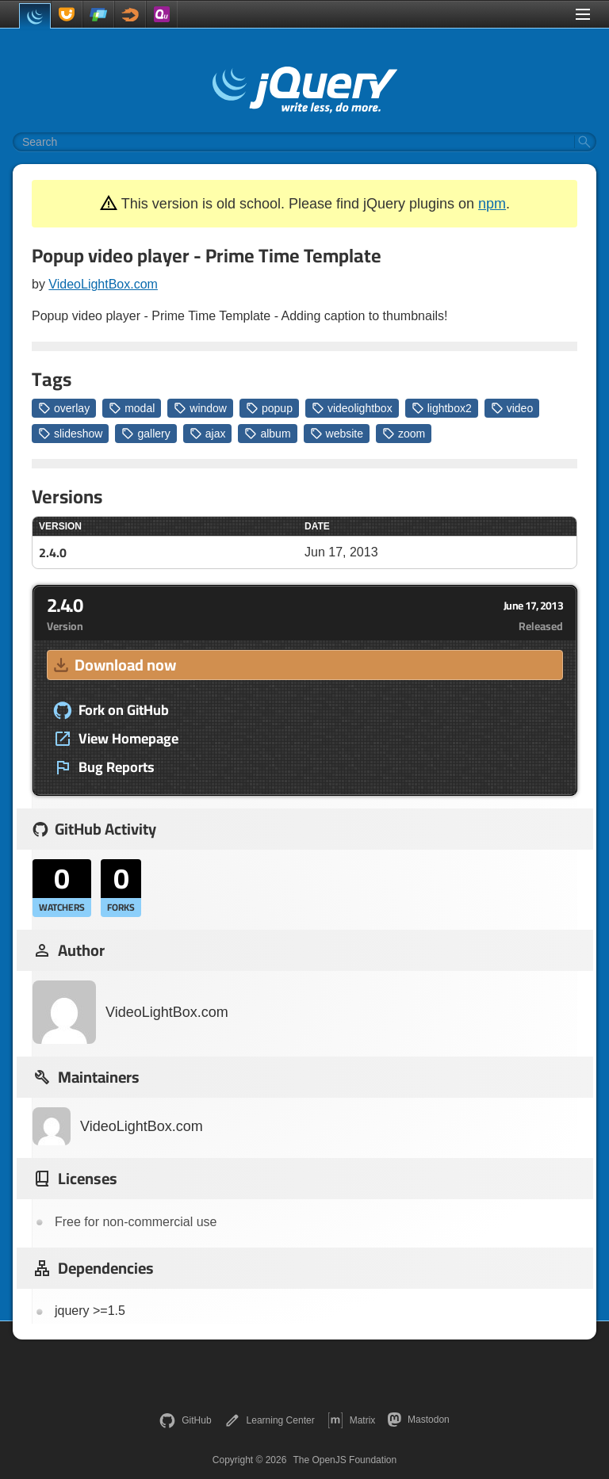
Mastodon (418, 1419)
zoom (403, 433)
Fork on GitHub (111, 710)
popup (269, 408)
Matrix (351, 1420)
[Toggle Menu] (583, 14)
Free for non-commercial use (136, 1222)
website (336, 433)
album (267, 433)
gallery (145, 433)
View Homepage (115, 739)
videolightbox (352, 408)
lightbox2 (442, 408)
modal (132, 408)
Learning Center (269, 1420)
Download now (113, 664)
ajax (208, 433)
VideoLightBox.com (103, 284)
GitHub (185, 1420)
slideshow (70, 433)
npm (492, 204)
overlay (64, 408)
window (200, 408)
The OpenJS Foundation (344, 1460)
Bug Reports (104, 767)
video (512, 408)
